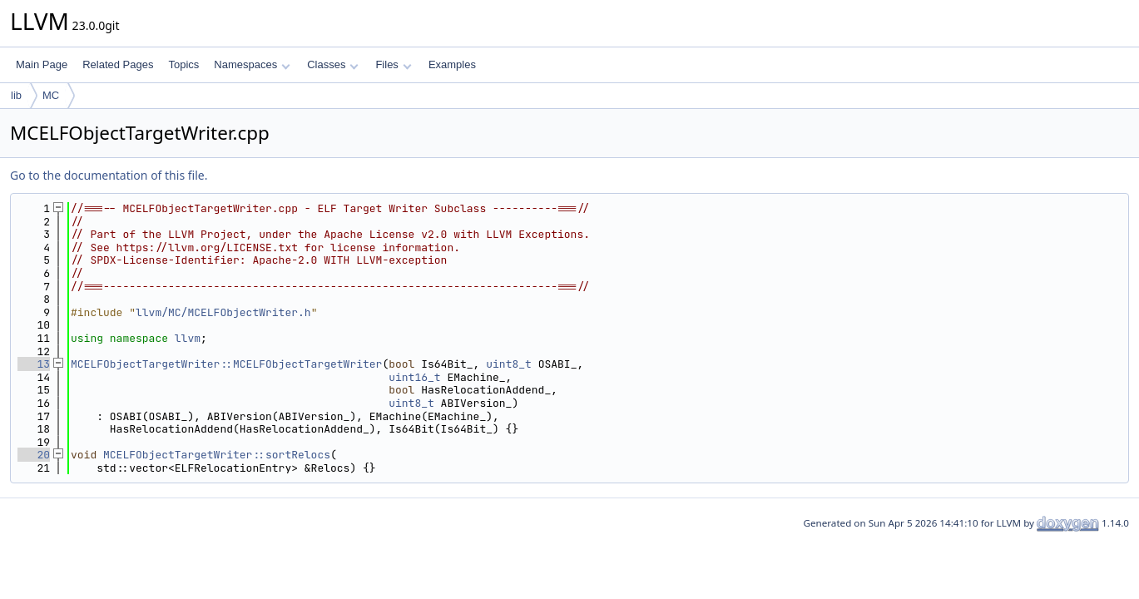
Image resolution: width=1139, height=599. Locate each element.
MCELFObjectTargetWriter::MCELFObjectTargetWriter (226, 364)
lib (16, 95)
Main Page (41, 64)
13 (33, 364)
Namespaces (252, 64)
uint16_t (414, 377)
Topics (183, 64)
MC (50, 95)
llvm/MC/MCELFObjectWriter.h (223, 312)
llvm (188, 338)
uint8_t (509, 364)
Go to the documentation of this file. (108, 175)
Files (393, 64)
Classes (333, 64)
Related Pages (117, 64)
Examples (452, 64)
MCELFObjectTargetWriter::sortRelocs (216, 455)
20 (33, 455)
